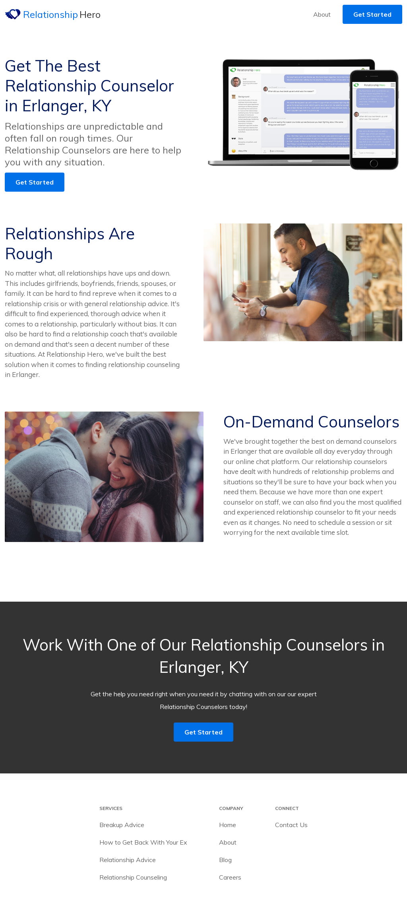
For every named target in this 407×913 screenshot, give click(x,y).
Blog (225, 860)
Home (227, 825)
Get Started (372, 14)
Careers (230, 877)
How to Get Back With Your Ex (143, 842)
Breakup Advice (121, 825)
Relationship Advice (127, 860)
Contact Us (291, 825)
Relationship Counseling (133, 877)
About (322, 14)
